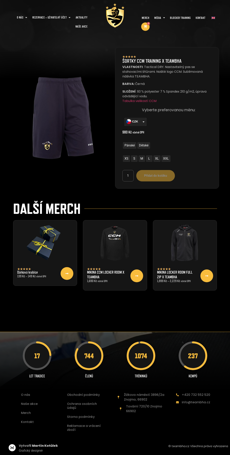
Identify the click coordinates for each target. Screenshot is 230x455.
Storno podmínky (81, 417)
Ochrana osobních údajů (82, 406)
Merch (145, 17)
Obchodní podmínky (83, 394)
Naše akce (29, 404)
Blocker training (180, 17)
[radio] (129, 145)
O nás (22, 17)
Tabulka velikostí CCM (139, 101)
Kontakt (200, 17)
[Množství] (128, 175)
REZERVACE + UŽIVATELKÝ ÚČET (51, 17)
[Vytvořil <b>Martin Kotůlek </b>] (12, 447)
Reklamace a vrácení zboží (84, 428)
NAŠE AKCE (81, 26)
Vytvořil (38, 445)
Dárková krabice (27, 272)
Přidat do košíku (155, 175)
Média (159, 17)
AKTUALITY (82, 17)
